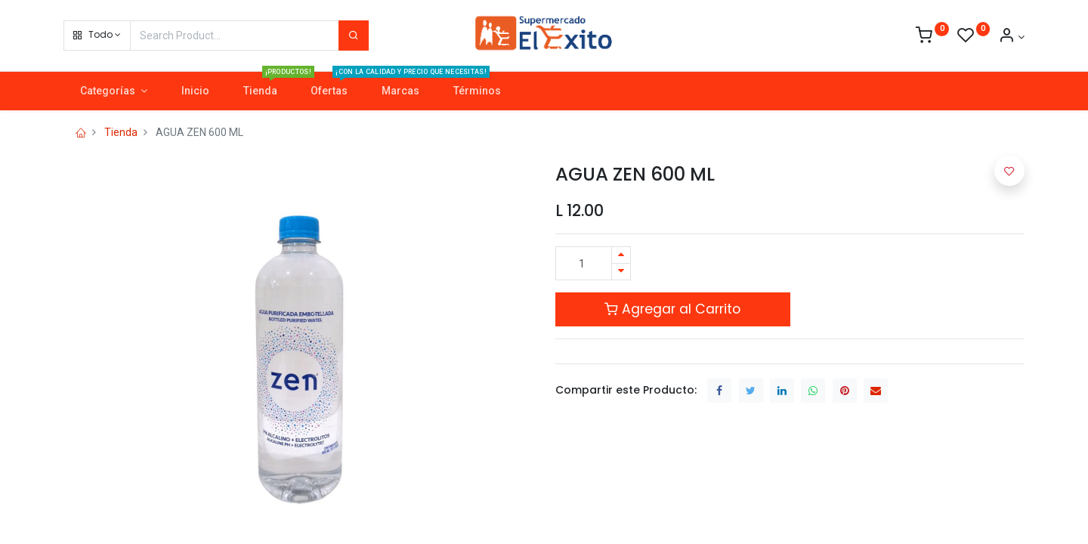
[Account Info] (1011, 37)
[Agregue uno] (621, 255)
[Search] (353, 35)
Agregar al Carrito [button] (672, 309)
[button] (97, 35)
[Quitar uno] (621, 272)
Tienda (121, 132)
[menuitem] (195, 91)
